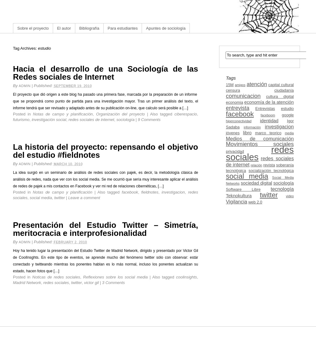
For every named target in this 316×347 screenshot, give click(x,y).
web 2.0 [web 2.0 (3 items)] (255, 202)
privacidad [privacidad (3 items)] (235, 151)
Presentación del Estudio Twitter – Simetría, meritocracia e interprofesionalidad (105, 229)
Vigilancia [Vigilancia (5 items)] (236, 201)
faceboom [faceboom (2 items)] (268, 115)
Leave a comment (84, 197)
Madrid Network (27, 282)
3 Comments (113, 282)
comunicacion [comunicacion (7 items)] (243, 96)
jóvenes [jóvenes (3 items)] (232, 133)
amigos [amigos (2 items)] (240, 85)
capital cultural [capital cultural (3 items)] (281, 84)
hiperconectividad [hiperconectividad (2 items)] (239, 121)
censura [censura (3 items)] (233, 90)
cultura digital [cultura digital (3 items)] (280, 96)
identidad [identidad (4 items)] (269, 120)
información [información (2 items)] (252, 127)
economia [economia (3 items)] (234, 102)
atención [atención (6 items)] (257, 84)
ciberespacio (185, 114)
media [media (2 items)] (289, 133)
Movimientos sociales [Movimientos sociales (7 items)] (260, 144)
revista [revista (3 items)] (269, 165)
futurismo (21, 119)
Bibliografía (89, 28)
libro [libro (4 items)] (247, 132)
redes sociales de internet (91, 119)
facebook (130, 192)
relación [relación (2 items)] (256, 165)
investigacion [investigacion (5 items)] (279, 126)
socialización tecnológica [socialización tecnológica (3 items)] (271, 170)
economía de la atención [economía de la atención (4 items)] (269, 102)
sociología (125, 119)
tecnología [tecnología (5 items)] (282, 189)
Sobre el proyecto (33, 28)
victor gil (91, 282)
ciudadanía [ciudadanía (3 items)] (284, 90)
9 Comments (149, 119)
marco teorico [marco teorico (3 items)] (268, 133)
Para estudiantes (123, 28)
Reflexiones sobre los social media (115, 277)
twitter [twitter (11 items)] (269, 195)
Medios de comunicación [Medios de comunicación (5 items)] (260, 138)
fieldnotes (150, 192)
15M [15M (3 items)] (230, 84)
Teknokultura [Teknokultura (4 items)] (239, 195)
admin (25, 86)
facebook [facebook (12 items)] (240, 114)
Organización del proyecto (120, 114)
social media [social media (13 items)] (247, 176)
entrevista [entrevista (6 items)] (237, 108)
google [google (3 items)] (288, 115)
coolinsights (186, 277)
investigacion (173, 192)
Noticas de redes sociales (56, 277)
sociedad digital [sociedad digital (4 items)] (256, 183)
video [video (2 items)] (290, 196)
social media (41, 197)
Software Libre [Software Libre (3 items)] (243, 189)
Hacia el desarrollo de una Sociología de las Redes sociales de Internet (105, 73)
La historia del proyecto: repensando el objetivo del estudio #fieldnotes (105, 151)
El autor (64, 28)
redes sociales (56, 282)
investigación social (49, 119)
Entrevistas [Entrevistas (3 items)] (265, 108)
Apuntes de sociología (165, 28)
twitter (59, 197)
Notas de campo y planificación (63, 114)
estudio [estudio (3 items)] (287, 108)
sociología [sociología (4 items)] (283, 183)
